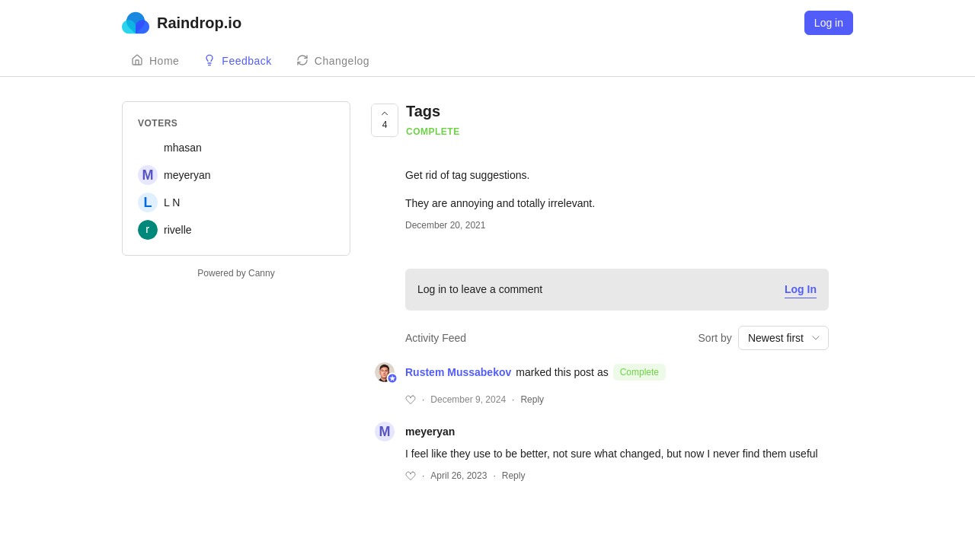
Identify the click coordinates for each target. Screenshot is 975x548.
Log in (828, 23)
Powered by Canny (235, 273)
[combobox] (783, 338)
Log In (801, 289)
